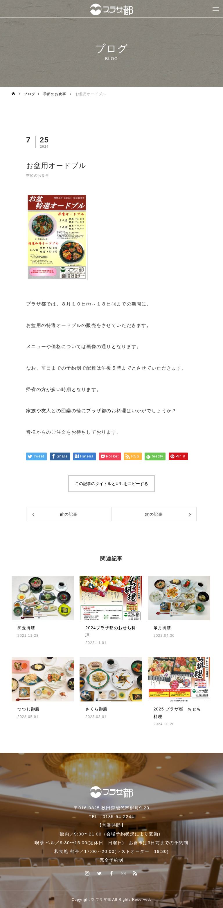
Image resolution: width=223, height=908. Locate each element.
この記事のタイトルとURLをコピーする (111, 483)
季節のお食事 (37, 175)
